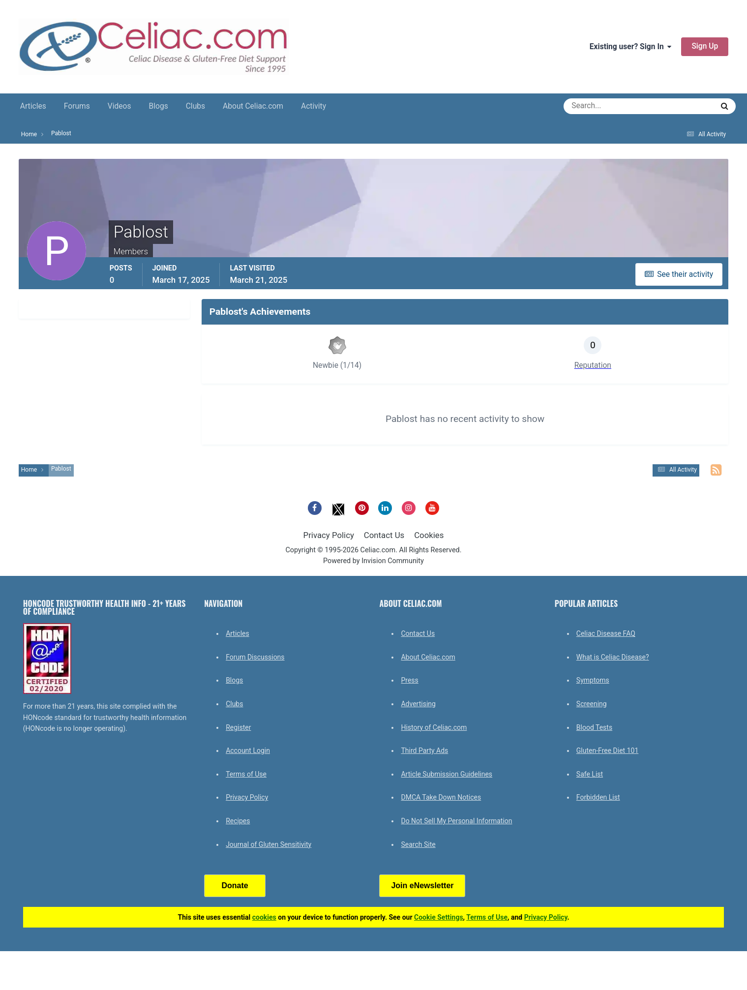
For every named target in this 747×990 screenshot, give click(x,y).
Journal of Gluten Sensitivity (268, 844)
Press (409, 680)
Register (238, 727)
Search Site (418, 844)
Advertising (418, 704)
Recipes (238, 821)
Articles (33, 106)
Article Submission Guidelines (446, 774)
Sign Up (704, 46)
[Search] (603, 106)
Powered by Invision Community (373, 561)
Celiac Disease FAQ (605, 633)
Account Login (248, 750)
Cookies (429, 535)
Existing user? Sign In (631, 46)
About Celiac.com (253, 106)
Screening (591, 704)
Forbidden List (598, 797)
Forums (77, 106)
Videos (119, 106)
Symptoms (592, 680)
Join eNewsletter (422, 885)
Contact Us (384, 535)
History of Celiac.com (434, 727)
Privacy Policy (328, 535)
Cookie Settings (438, 917)
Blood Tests (594, 727)
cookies (264, 917)
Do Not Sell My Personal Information (456, 821)
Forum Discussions (255, 657)
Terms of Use (246, 774)
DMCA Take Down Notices (441, 797)
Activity (313, 106)
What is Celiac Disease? (612, 657)
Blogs (158, 106)
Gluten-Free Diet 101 (607, 750)
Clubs (195, 106)
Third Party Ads (424, 750)
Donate (235, 885)
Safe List (589, 774)
